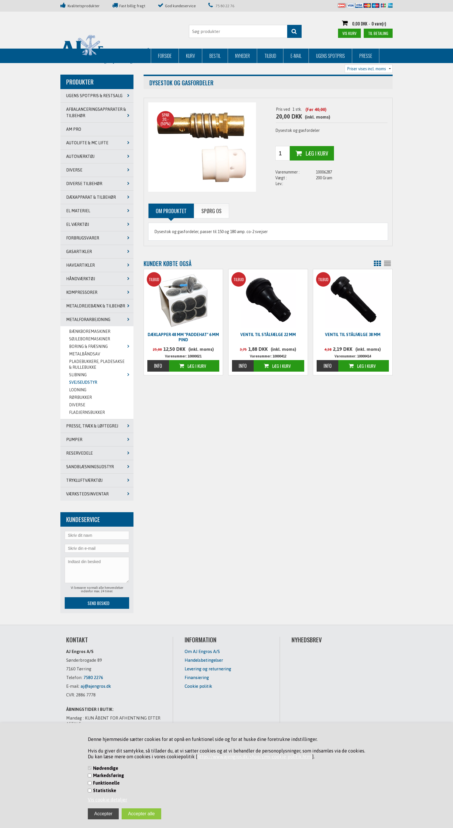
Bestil (124, 55)
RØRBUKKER (80, 397)
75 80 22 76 (225, 5)
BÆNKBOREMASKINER (89, 331)
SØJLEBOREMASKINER (89, 339)
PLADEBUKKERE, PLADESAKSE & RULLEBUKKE (97, 364)
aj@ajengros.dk (96, 686)
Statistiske (104, 790)
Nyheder (152, 55)
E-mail (205, 55)
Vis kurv (349, 33)
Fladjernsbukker (87, 412)
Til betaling (378, 33)
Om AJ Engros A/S (202, 651)
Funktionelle (106, 782)
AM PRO (73, 129)
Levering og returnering (208, 668)
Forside (74, 55)
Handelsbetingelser (204, 660)
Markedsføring (108, 775)
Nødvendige (105, 768)
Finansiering (197, 677)
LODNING (77, 390)
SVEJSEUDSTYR (83, 382)
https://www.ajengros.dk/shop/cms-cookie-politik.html (254, 756)
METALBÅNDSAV (84, 354)
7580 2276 (93, 677)
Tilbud (180, 55)
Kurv (100, 55)
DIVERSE (77, 405)
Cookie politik (198, 686)
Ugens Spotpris (240, 55)
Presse (275, 55)
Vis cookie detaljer (107, 799)
